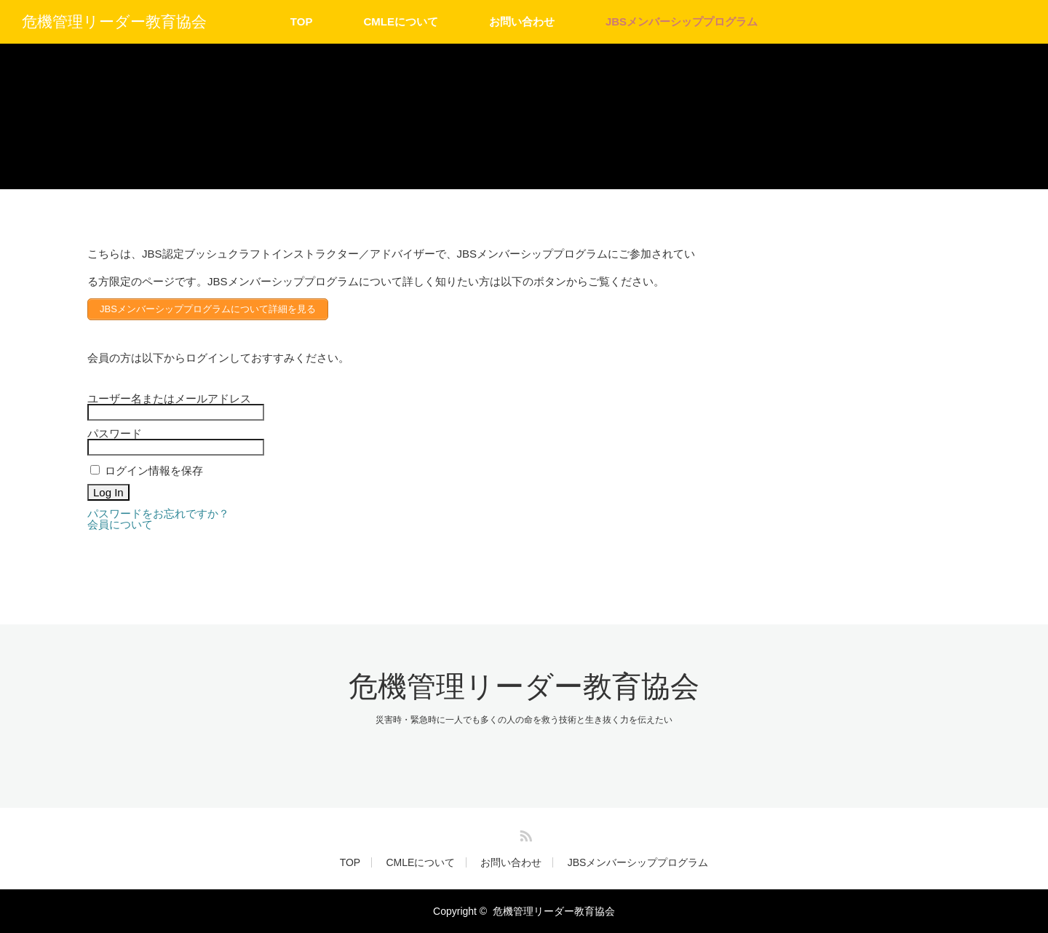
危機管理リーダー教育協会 (114, 21)
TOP (301, 21)
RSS (524, 833)
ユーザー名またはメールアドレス (169, 398)
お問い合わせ (522, 21)
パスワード (114, 433)
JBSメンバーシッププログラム (682, 21)
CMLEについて (400, 21)
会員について (120, 524)
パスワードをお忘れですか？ (158, 513)
